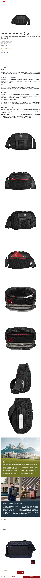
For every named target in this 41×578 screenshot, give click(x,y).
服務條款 (18, 555)
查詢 (1, 555)
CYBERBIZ (25, 573)
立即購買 (31, 576)
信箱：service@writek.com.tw (6, 562)
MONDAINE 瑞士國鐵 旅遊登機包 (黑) (33, 544)
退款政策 (11, 555)
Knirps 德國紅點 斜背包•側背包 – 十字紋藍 (8, 544)
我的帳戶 (7, 555)
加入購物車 (14, 576)
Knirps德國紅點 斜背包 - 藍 (20, 544)
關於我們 (4, 555)
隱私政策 (14, 555)
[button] (39, 541)
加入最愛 (3, 60)
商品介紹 (7, 64)
